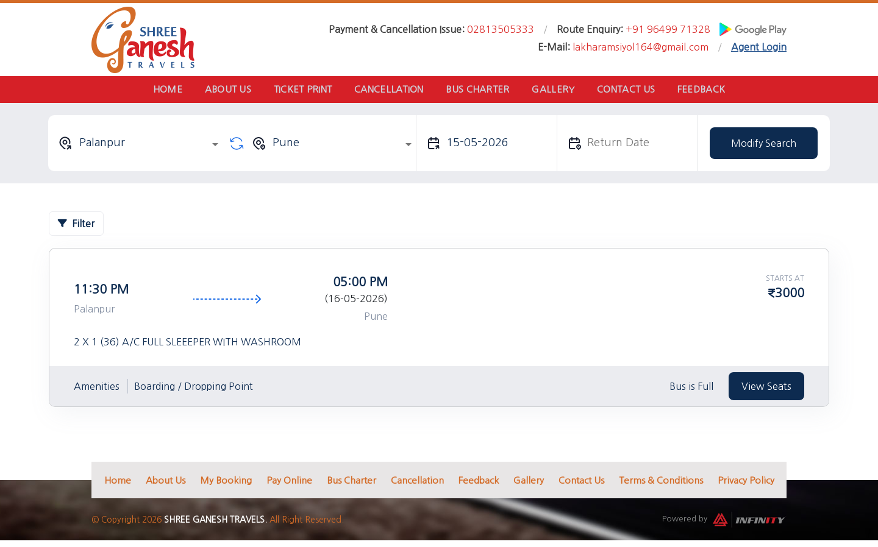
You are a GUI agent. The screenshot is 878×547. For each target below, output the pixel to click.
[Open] (215, 148)
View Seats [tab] (766, 390)
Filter (76, 227)
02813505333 (500, 29)
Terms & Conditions (661, 484)
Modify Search (763, 147)
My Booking (226, 484)
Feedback (720, 91)
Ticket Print (294, 91)
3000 (789, 297)
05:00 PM (360, 286)
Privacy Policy (746, 484)
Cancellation (386, 91)
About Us (213, 91)
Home (147, 91)
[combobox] (140, 147)
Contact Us (640, 91)
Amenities (97, 390)
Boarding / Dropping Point (193, 390)
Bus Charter (480, 91)
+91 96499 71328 (668, 29)
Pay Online (289, 484)
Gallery (561, 91)
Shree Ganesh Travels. (215, 524)
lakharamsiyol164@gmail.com (640, 47)
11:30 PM (101, 293)
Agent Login (759, 47)
